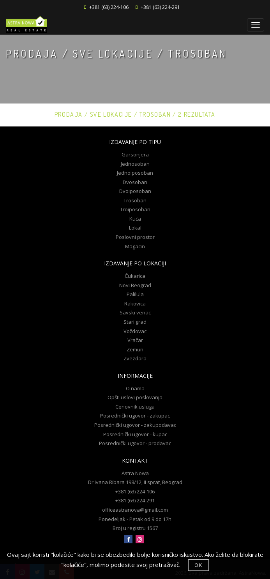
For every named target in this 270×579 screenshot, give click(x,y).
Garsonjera (135, 154)
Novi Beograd (135, 285)
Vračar (135, 340)
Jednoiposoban (135, 172)
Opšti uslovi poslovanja (135, 397)
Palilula (135, 294)
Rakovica (135, 303)
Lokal (135, 227)
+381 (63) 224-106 (109, 7)
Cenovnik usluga (135, 406)
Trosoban (135, 200)
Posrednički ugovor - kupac (135, 434)
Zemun (135, 349)
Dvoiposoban (135, 191)
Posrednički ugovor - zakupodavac (135, 424)
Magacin (135, 246)
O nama (135, 388)
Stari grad (135, 321)
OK (198, 565)
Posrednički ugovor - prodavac (135, 443)
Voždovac (135, 331)
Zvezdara (135, 358)
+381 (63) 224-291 (160, 7)
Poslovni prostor (135, 236)
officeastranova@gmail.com (135, 509)
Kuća (135, 218)
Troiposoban (135, 209)
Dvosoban (135, 182)
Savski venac (135, 312)
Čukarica (135, 275)
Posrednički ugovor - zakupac (135, 415)
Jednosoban (135, 163)
